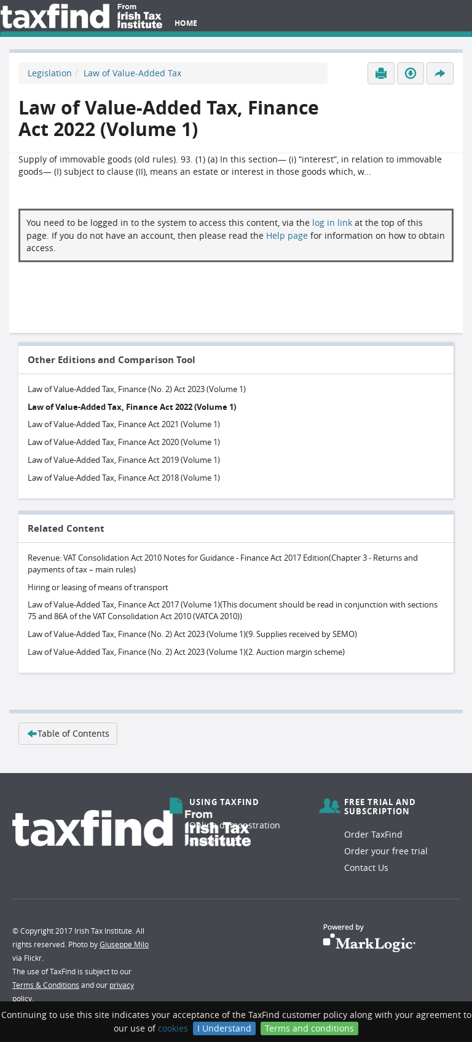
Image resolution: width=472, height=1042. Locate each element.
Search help (213, 842)
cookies (173, 1028)
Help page (287, 235)
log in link (332, 222)
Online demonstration (234, 825)
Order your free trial (386, 851)
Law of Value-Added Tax (132, 73)
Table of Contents (67, 733)
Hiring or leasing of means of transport (98, 587)
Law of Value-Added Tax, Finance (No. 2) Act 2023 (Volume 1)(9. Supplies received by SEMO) (192, 633)
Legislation (50, 73)
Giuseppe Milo (124, 944)
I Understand (224, 1028)
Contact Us (366, 867)
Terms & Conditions (45, 985)
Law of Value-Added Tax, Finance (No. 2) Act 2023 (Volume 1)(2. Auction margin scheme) (186, 651)
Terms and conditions (309, 1028)
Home (186, 23)
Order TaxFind (373, 834)
